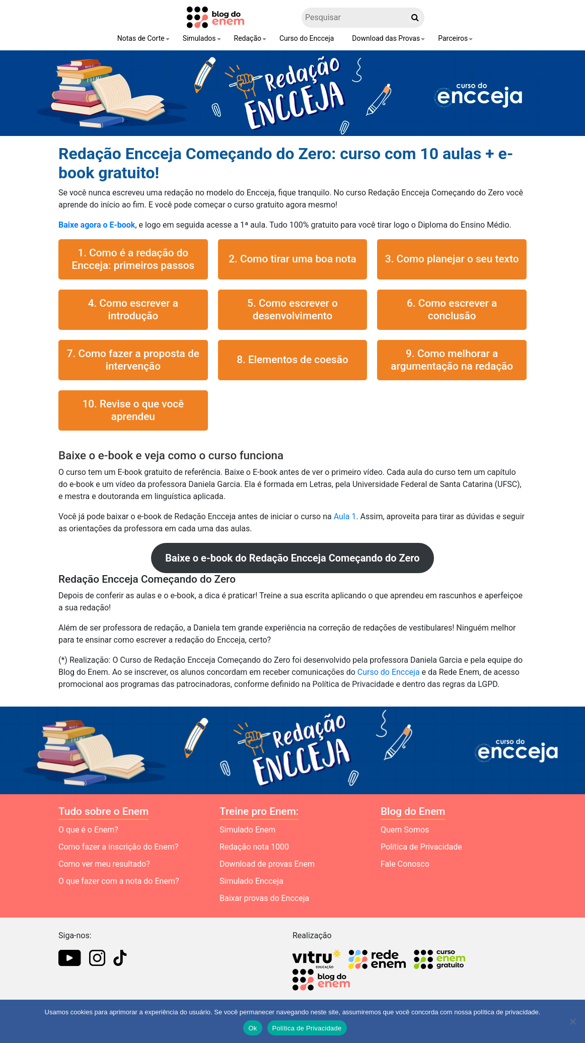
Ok (252, 1028)
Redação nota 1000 (254, 847)
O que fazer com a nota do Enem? (118, 881)
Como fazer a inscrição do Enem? (118, 847)
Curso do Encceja (306, 38)
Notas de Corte (141, 38)
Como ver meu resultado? (104, 864)
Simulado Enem (247, 830)
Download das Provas (386, 38)
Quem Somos (405, 830)
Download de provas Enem (267, 864)
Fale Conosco (405, 864)
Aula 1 (345, 516)
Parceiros (453, 38)
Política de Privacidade (421, 847)
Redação (248, 38)
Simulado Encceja (251, 881)
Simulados (199, 38)
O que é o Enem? (88, 830)
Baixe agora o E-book (96, 225)
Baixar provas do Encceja (264, 898)
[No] (572, 1021)
